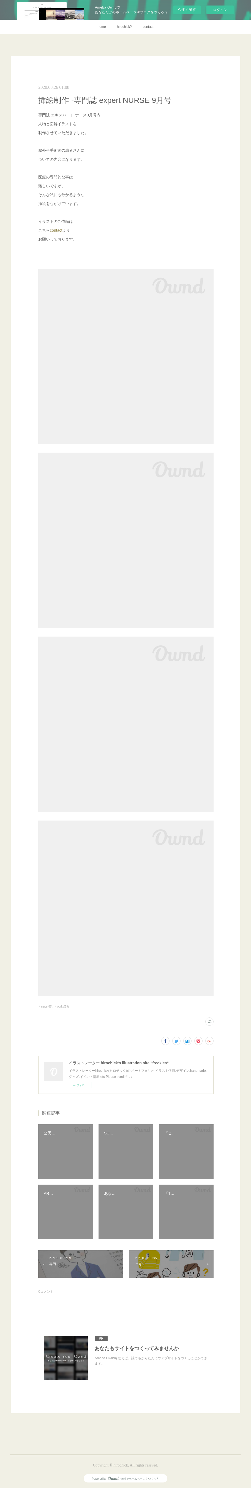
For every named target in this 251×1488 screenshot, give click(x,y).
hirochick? (124, 27)
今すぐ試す (187, 9)
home (102, 27)
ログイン (220, 10)
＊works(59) (61, 1006)
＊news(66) (45, 1006)
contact (148, 27)
